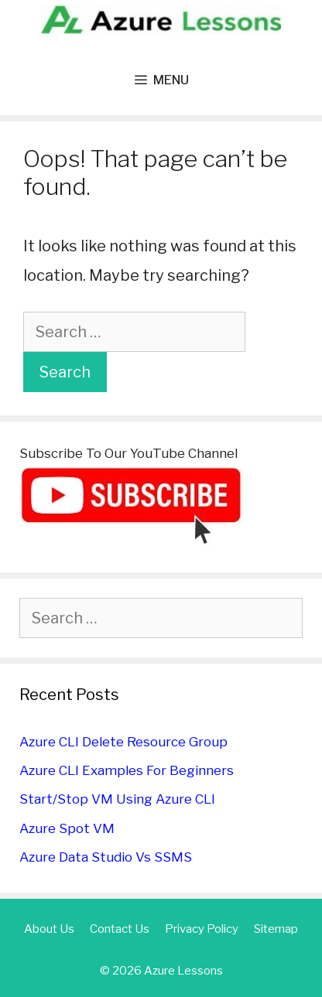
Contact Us (119, 929)
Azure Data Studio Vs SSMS (105, 857)
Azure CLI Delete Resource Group (123, 741)
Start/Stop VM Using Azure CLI (117, 799)
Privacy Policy (201, 929)
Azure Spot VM (67, 828)
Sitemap (276, 929)
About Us (49, 929)
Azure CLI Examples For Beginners (126, 770)
